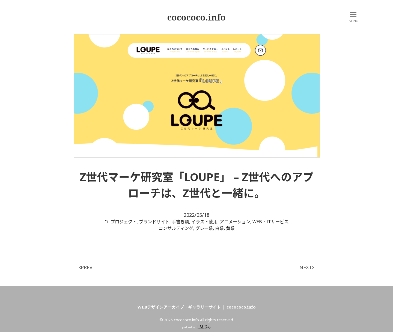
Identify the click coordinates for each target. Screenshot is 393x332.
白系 (219, 228)
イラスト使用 (204, 222)
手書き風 (180, 222)
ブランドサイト (154, 222)
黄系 (230, 228)
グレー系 (204, 228)
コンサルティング (176, 228)
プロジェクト (124, 222)
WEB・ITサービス (270, 222)
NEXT (306, 267)
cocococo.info (196, 17)
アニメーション (235, 222)
